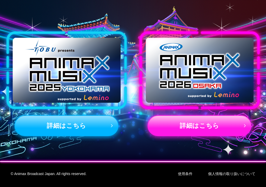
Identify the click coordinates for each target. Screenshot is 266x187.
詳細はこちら (66, 125)
